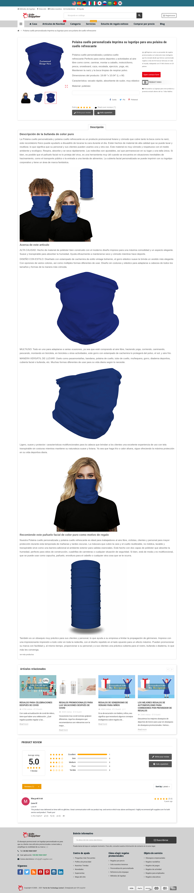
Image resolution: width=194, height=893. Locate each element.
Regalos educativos (153, 877)
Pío (122, 100)
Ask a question (104, 112)
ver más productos (27, 654)
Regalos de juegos (153, 866)
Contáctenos (69, 9)
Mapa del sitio (80, 877)
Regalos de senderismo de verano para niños (113, 704)
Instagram (54, 872)
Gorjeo (27, 872)
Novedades (79, 869)
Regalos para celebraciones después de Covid (36, 704)
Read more (24, 724)
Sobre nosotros (55, 9)
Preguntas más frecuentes (85, 858)
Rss (33, 872)
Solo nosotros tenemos (119, 864)
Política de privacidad (83, 862)
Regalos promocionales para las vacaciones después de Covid (76, 705)
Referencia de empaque (119, 872)
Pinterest (133, 100)
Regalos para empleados (155, 873)
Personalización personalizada (122, 868)
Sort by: (159, 786)
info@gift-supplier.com (43, 859)
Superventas (79, 873)
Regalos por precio (117, 861)
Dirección (41, 9)
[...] (47, 847)
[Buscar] (103, 15)
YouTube (40, 872)
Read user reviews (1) (104, 107)
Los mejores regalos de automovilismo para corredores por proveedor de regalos (155, 706)
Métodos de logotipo (26, 9)
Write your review (82, 112)
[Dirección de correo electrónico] (109, 840)
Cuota (113, 100)
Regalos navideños (153, 862)
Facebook (20, 872)
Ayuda (80, 9)
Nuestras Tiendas (82, 866)
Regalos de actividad (153, 869)
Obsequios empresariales (155, 858)
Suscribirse (161, 840)
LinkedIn (60, 872)
